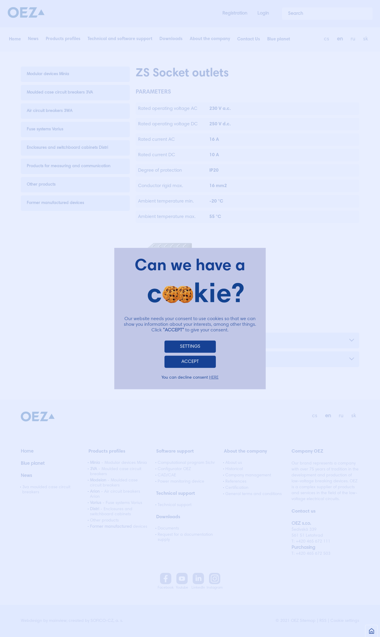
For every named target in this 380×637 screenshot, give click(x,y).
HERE (213, 378)
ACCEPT (190, 361)
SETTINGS (190, 346)
